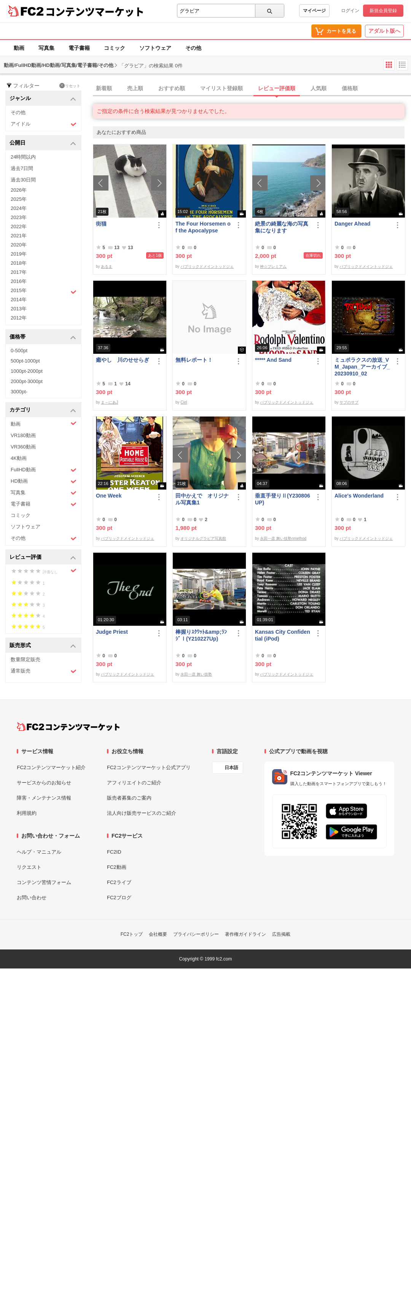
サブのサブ (348, 402)
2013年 (19, 309)
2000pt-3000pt (27, 381)
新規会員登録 (383, 10)
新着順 (104, 88)
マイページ (314, 10)
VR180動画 (23, 435)
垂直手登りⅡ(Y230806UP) (282, 499)
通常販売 (43, 671)
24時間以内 (23, 157)
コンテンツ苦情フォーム (44, 882)
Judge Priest (112, 632)
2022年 (19, 226)
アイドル (43, 124)
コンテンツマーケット (94, 11)
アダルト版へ (384, 31)
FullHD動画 (43, 470)
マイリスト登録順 (221, 88)
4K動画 (19, 458)
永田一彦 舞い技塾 (196, 674)
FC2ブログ (119, 897)
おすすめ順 (171, 88)
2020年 (19, 245)
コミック (114, 48)
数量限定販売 (25, 659)
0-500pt (19, 350)
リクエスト (29, 867)
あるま (106, 266)
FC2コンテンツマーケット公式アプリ (149, 767)
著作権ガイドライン (245, 934)
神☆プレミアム (273, 266)
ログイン (350, 10)
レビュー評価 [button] (43, 557)
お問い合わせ (31, 897)
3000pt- (19, 391)
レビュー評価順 (276, 88)
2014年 (19, 299)
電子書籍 (79, 48)
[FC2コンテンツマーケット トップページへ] (68, 726)
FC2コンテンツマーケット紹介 (51, 767)
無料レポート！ (194, 360)
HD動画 (43, 481)
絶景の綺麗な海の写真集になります (281, 227)
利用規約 (27, 813)
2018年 (19, 263)
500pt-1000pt (25, 361)
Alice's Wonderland (359, 496)
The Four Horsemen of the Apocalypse (203, 227)
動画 (19, 48)
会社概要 (158, 934)
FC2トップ (132, 934)
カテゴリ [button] (43, 410)
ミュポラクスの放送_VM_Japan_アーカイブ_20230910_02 (362, 367)
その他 (193, 48)
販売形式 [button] (43, 645)
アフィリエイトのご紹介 (134, 783)
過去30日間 (23, 180)
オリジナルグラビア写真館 (203, 538)
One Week (108, 496)
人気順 (319, 88)
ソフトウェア (155, 48)
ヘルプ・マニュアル (39, 852)
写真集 (46, 48)
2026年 (19, 190)
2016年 (19, 281)
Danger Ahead (352, 224)
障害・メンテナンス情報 (44, 798)
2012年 (19, 318)
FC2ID (114, 852)
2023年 (19, 217)
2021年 (19, 236)
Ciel (183, 402)
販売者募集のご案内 (129, 798)
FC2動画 (116, 867)
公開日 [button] (43, 143)
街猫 (101, 224)
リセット (69, 85)
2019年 (19, 254)
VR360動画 (23, 447)
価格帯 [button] (43, 337)
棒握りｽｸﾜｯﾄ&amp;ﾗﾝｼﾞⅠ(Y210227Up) (201, 635)
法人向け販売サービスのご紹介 (141, 813)
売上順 (135, 88)
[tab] (252, 88)
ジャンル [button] (43, 98)
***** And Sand (273, 360)
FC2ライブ (119, 882)
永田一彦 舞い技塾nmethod (283, 538)
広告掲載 (281, 934)
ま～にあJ (109, 402)
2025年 (19, 199)
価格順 (350, 88)
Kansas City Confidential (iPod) (282, 635)
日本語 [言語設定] (231, 767)
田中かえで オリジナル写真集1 (202, 499)
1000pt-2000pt (27, 371)
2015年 (43, 291)
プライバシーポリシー (196, 934)
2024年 (19, 208)
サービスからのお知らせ (44, 783)
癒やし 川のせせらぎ (122, 360)
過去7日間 (22, 168)
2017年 (19, 272)
